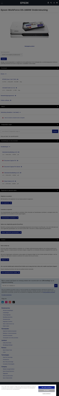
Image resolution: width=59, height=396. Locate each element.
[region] (28, 390)
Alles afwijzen (46, 390)
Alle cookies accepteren (46, 387)
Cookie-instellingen (46, 393)
